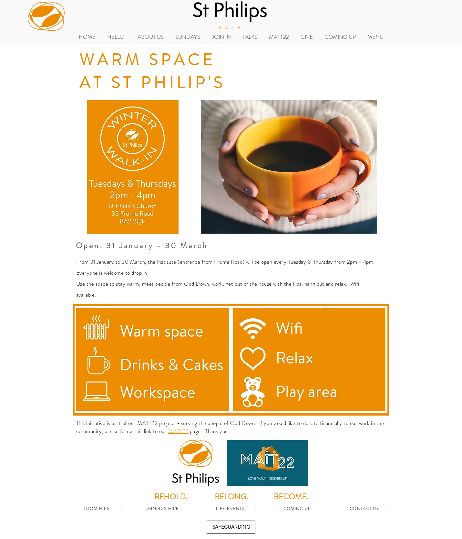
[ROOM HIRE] (97, 508)
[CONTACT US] (365, 508)
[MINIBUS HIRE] (164, 508)
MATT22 (178, 431)
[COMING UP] (298, 508)
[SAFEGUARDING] (231, 527)
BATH (231, 27)
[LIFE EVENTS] (231, 508)
